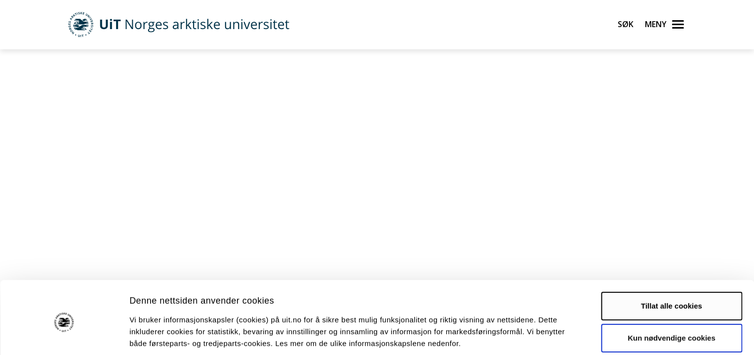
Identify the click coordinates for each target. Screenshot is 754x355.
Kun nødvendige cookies (671, 298)
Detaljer (526, 335)
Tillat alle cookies (671, 266)
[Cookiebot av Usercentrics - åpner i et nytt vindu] (64, 335)
